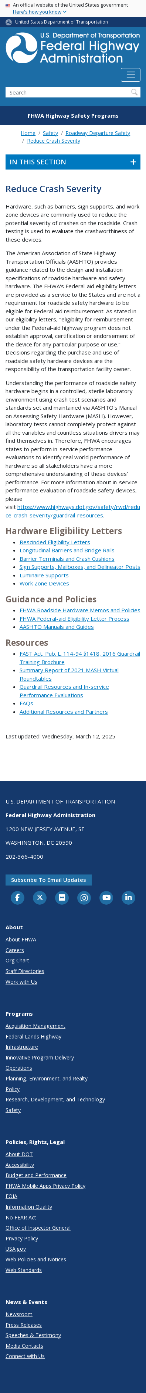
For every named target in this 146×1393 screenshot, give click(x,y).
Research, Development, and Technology (55, 1099)
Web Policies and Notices (36, 1259)
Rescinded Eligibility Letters (55, 542)
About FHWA (21, 939)
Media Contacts (24, 1345)
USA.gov (16, 1248)
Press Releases (24, 1324)
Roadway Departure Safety (97, 132)
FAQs (26, 703)
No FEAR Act (21, 1217)
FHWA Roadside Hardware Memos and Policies (80, 610)
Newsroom (19, 1314)
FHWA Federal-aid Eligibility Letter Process (74, 618)
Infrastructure (22, 1046)
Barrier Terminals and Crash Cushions (67, 558)
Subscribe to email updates (48, 879)
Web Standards (24, 1269)
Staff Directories (25, 971)
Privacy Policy (22, 1238)
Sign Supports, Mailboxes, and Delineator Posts (80, 566)
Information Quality (29, 1206)
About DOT (19, 1154)
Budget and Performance (36, 1175)
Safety (50, 132)
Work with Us (21, 981)
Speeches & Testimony (33, 1335)
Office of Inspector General (38, 1227)
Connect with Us (25, 1356)
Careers (15, 950)
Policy (13, 1089)
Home (28, 132)
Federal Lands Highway (33, 1036)
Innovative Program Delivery (40, 1057)
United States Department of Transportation (61, 22)
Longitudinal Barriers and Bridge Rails (67, 550)
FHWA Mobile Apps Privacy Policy (45, 1185)
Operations (19, 1067)
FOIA (11, 1196)
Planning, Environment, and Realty (47, 1078)
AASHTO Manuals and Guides (57, 626)
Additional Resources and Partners (64, 711)
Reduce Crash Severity (53, 140)
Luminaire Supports (44, 575)
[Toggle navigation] (130, 75)
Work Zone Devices (44, 583)
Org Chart (17, 960)
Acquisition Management (35, 1025)
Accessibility (20, 1164)
